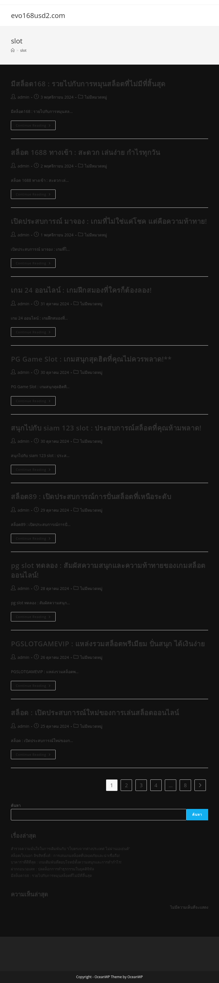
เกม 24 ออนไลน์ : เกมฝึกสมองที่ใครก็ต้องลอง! (81, 290)
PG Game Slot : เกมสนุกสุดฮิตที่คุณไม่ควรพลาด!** (91, 359)
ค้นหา (16, 805)
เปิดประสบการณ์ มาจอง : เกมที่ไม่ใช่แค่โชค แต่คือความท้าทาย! (109, 221)
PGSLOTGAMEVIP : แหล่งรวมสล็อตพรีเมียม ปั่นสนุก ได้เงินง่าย (108, 643)
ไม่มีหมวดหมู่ (96, 97)
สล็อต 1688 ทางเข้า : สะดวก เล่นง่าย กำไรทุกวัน (85, 152)
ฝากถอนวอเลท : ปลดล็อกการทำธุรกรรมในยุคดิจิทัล (52, 869)
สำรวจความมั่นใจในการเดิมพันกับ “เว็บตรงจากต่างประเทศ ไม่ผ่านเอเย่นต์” (70, 848)
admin (23, 97)
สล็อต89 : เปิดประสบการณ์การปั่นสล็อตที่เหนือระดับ (91, 496)
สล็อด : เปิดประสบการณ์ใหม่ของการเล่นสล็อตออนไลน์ (95, 712)
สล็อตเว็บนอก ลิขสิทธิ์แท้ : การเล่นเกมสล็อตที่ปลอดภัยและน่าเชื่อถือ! (65, 855)
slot (23, 50)
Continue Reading (36, 126)
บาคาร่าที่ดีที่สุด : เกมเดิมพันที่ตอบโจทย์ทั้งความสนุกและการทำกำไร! (66, 862)
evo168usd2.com (38, 15)
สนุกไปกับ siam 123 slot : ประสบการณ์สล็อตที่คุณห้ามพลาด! (106, 427)
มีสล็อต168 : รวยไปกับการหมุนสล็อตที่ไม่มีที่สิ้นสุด (88, 83)
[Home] (13, 50)
